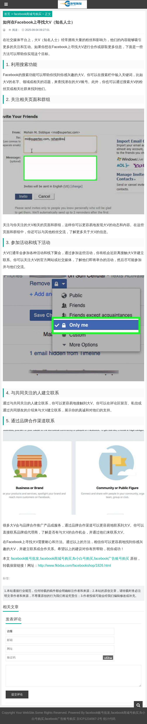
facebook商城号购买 (28, 14)
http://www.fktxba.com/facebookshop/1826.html (74, 565)
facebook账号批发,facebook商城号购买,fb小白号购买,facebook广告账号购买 (70, 558)
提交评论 (17, 694)
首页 (7, 14)
